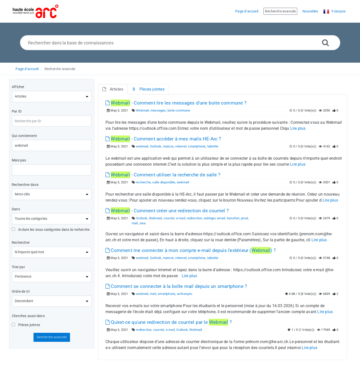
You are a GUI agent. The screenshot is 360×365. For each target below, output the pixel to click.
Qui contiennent (24, 136)
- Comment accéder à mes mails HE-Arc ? (163, 139)
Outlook (155, 146)
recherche (143, 182)
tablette (212, 146)
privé (244, 218)
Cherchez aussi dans (28, 316)
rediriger (210, 218)
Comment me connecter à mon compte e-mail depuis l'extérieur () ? (191, 250)
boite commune (179, 110)
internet (180, 146)
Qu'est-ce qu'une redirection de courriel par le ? (169, 322)
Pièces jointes (26, 325)
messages (158, 110)
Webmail (142, 110)
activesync (185, 294)
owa (143, 223)
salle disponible (163, 182)
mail (135, 223)
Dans (16, 209)
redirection (194, 218)
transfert (233, 218)
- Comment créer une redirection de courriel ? (167, 211)
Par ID (17, 111)
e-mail (180, 218)
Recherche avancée (59, 69)
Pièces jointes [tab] (148, 89)
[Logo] (35, 11)
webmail (142, 146)
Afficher (18, 87)
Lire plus (298, 128)
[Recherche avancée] (325, 42)
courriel (169, 218)
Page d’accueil (27, 69)
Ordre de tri (21, 291)
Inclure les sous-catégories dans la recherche (51, 230)
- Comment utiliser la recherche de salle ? (163, 175)
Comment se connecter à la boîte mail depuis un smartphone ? (176, 286)
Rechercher (21, 242)
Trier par (18, 267)
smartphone (197, 146)
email (221, 218)
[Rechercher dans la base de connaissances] (180, 42)
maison (168, 146)
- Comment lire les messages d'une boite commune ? (176, 103)
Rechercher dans (25, 185)
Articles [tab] (112, 89)
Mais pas (19, 160)
